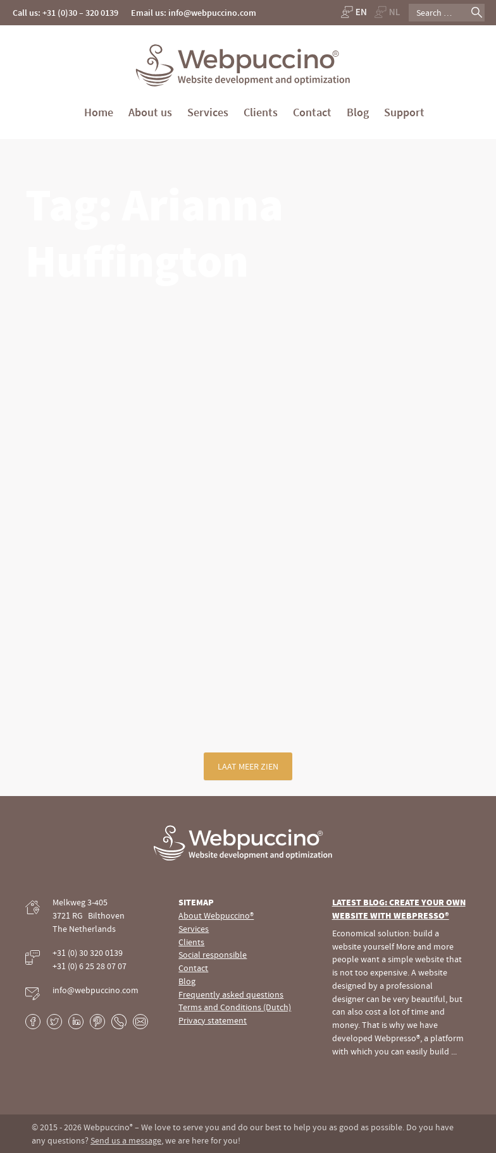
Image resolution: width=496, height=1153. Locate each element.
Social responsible (212, 954)
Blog (358, 112)
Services (207, 112)
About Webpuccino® (216, 915)
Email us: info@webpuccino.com (193, 12)
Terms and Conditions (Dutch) (234, 1007)
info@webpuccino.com (96, 990)
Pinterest (97, 1021)
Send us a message (125, 1140)
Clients (261, 112)
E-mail (140, 1021)
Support (404, 112)
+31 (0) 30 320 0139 (88, 952)
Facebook (32, 1021)
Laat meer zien (248, 766)
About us (150, 112)
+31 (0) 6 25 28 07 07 (90, 966)
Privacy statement (212, 1020)
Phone (119, 1021)
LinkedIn (76, 1021)
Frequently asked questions (230, 994)
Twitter (54, 1021)
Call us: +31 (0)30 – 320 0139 (65, 12)
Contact (312, 112)
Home (98, 112)
